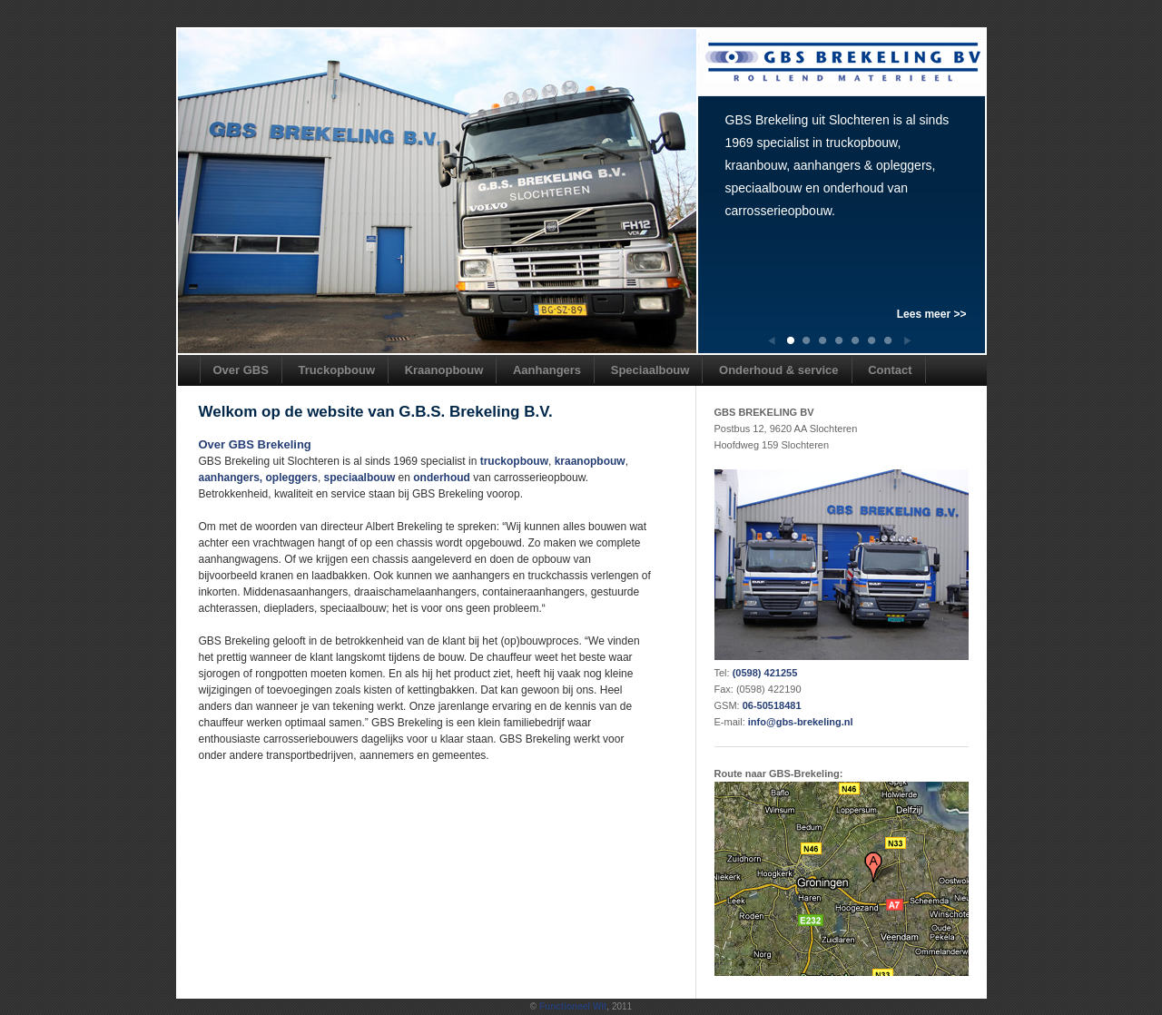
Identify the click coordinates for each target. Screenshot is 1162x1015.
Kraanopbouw (444, 370)
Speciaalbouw (650, 370)
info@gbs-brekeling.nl (800, 721)
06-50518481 (772, 705)
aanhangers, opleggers (258, 477)
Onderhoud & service (778, 370)
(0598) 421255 (765, 672)
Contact (889, 370)
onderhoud (441, 477)
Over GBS (241, 370)
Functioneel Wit (572, 1006)
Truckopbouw (337, 370)
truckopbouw (514, 461)
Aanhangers (547, 370)
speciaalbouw (360, 477)
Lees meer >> (932, 314)
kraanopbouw (590, 461)
